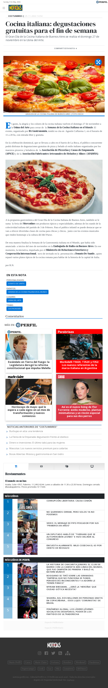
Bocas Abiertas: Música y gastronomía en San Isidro (36, 454)
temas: (10, 305)
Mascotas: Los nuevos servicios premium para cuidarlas (38, 448)
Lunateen (68, 668)
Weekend (80, 662)
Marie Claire (41, 662)
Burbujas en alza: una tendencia (26, 431)
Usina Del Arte (14, 300)
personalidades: (15, 280)
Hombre (67, 662)
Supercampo (28, 668)
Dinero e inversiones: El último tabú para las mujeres (37, 442)
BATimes (81, 668)
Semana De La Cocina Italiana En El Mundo (27, 292)
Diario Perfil (15, 662)
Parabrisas (94, 662)
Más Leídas (11, 496)
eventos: (11, 288)
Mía (58, 668)
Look (41, 668)
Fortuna (55, 662)
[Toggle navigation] (4, 8)
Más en (20, 325)
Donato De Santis (16, 283)
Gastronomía (14, 308)
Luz (49, 668)
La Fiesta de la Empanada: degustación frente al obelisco (38, 436)
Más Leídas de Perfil (17, 560)
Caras (28, 662)
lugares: (11, 297)
